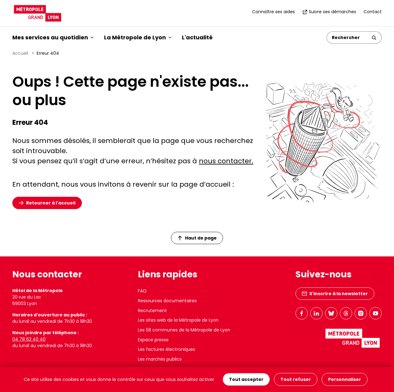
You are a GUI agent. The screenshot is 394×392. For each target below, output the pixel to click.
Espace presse (153, 340)
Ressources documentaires (167, 301)
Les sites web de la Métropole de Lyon (178, 320)
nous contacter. (226, 161)
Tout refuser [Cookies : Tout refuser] (295, 379)
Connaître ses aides (273, 12)
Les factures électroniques (166, 349)
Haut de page (197, 238)
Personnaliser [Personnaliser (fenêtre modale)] (344, 379)
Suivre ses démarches (329, 12)
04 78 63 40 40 (29, 339)
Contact (373, 12)
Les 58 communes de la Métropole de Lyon (184, 330)
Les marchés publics (160, 359)
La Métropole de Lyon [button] (137, 37)
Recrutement (152, 310)
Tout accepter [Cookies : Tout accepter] (246, 379)
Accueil (20, 53)
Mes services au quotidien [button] (53, 37)
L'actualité (197, 37)
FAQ (142, 291)
